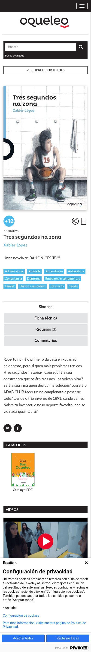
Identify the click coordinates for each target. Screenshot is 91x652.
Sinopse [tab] (45, 307)
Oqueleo (45, 22)
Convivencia (13, 278)
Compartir (75, 221)
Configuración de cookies (21, 615)
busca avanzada (14, 55)
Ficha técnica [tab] (45, 318)
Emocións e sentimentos (62, 278)
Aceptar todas (23, 638)
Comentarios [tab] (46, 341)
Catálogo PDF (23, 490)
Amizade (34, 271)
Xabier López (15, 245)
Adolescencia (14, 271)
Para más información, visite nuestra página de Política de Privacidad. (44, 625)
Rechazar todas (68, 638)
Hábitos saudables (33, 286)
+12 (9, 221)
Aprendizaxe (54, 271)
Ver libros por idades (46, 70)
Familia (10, 286)
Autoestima (76, 271)
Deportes (33, 278)
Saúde (73, 286)
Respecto (57, 286)
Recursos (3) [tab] (45, 329)
